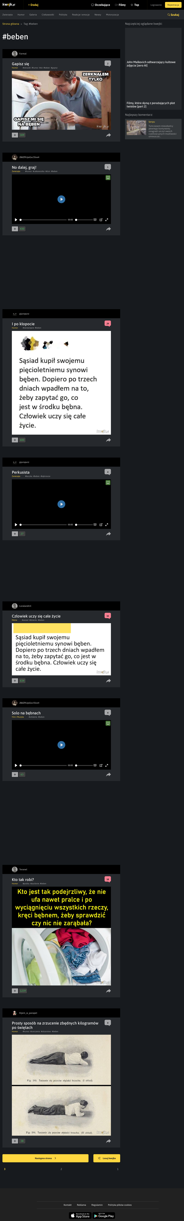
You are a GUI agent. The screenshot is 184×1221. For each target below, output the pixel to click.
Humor (21, 14)
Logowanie (156, 5)
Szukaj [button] (175, 14)
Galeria (33, 14)
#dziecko (33, 620)
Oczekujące (102, 5)
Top (136, 5)
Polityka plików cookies (120, 1205)
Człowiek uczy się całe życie (36, 616)
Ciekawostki (48, 14)
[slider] (43, 219)
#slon (47, 171)
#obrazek (27, 68)
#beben (47, 68)
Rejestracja (173, 5)
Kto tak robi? (23, 879)
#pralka (26, 883)
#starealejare (28, 328)
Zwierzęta (7, 14)
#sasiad (25, 620)
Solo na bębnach (26, 713)
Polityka (63, 14)
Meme (14, 620)
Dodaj (34, 5)
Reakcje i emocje (81, 14)
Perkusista (21, 472)
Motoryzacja (112, 14)
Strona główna (10, 23)
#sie (41, 68)
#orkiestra (33, 717)
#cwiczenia (35, 1031)
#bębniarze (45, 476)
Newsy (98, 14)
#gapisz (54, 68)
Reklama (81, 1205)
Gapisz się (20, 64)
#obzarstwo (46, 1031)
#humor (35, 68)
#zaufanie (34, 883)
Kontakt (68, 1205)
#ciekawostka (38, 171)
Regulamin (97, 1205)
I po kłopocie (23, 324)
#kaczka (28, 476)
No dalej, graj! (24, 167)
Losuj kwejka (107, 1158)
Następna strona (45, 1158)
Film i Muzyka (18, 717)
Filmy (122, 5)
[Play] (16, 219)
